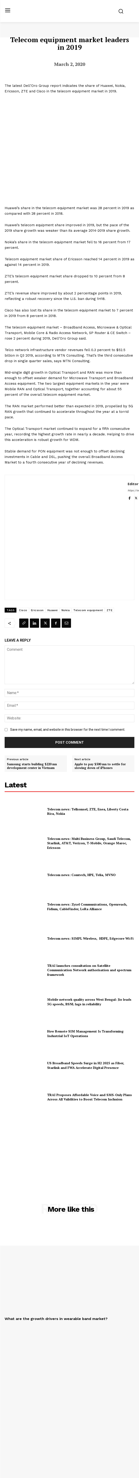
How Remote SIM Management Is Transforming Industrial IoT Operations (85, 1033)
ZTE (110, 610)
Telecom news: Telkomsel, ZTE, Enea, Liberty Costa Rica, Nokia (87, 811)
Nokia (66, 610)
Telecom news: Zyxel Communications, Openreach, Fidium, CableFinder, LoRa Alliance (87, 906)
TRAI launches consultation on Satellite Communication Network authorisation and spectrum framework (89, 970)
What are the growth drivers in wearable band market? (56, 1319)
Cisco (23, 610)
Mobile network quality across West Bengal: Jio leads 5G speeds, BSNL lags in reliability (89, 1001)
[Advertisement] (69, 1147)
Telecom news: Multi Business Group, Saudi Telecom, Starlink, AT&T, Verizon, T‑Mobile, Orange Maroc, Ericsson (89, 843)
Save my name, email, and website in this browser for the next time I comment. (67, 729)
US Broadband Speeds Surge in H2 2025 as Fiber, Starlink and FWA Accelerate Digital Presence (85, 1065)
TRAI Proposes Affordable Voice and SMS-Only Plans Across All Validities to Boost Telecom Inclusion (89, 1097)
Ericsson (37, 610)
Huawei (52, 610)
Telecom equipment (88, 610)
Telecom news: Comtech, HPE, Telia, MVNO (81, 875)
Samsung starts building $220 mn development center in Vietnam (32, 766)
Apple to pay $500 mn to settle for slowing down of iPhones (100, 766)
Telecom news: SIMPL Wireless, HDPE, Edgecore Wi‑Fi (90, 938)
